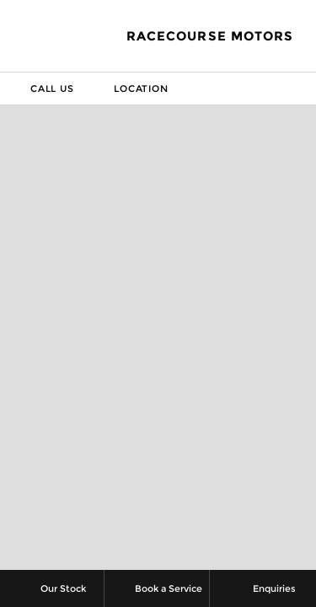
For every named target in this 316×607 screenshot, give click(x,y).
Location (128, 88)
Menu (303, 88)
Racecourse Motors (209, 36)
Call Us (39, 88)
